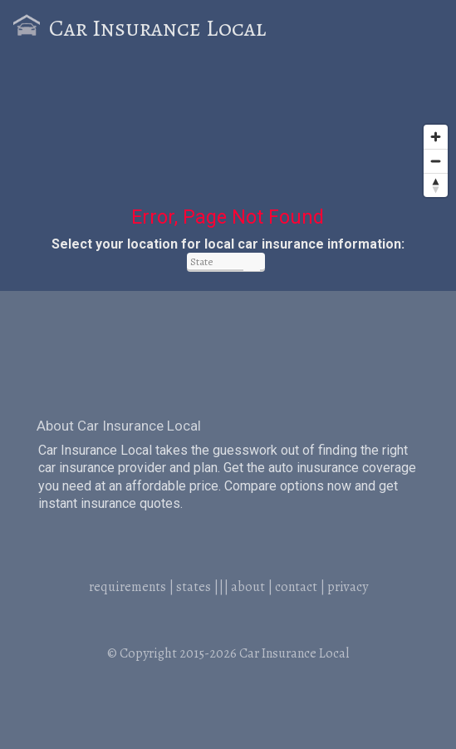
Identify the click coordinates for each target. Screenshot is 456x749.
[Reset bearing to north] (436, 185)
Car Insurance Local (157, 28)
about (248, 587)
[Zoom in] (436, 137)
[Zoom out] (436, 161)
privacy (347, 587)
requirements (127, 587)
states (193, 587)
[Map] (228, 143)
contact (296, 587)
